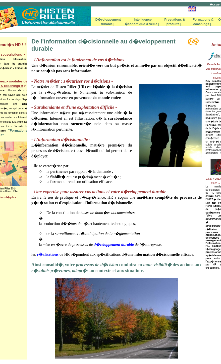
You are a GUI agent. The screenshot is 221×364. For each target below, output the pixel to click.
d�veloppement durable (114, 244)
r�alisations (47, 254)
